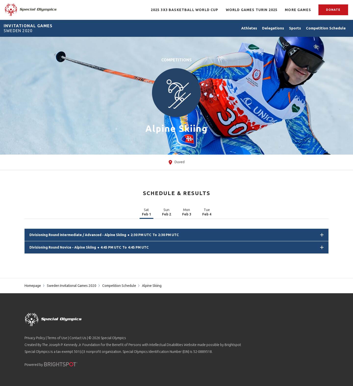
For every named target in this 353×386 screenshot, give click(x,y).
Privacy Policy (35, 338)
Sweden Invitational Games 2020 (71, 286)
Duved (177, 162)
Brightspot (233, 345)
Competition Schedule (119, 286)
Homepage (33, 286)
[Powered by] (60, 364)
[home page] (31, 10)
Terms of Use (57, 338)
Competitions (176, 60)
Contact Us (77, 338)
